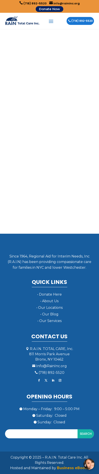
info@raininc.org (64, 3)
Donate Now (49, 9)
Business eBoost (72, 468)
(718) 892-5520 (33, 3)
